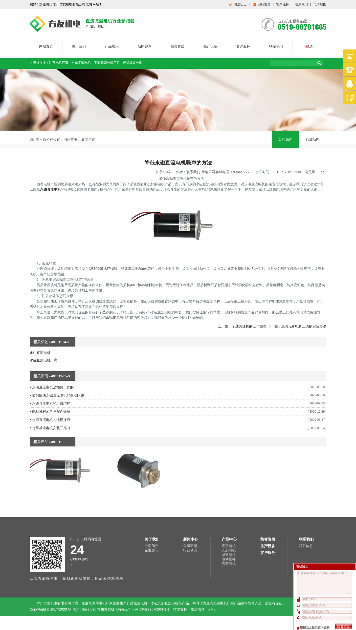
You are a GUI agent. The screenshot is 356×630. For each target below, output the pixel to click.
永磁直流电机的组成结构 (51, 387)
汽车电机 (229, 522)
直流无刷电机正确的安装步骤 (303, 310)
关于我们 (79, 43)
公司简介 (151, 505)
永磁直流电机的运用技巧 (51, 403)
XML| (212, 568)
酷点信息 (197, 568)
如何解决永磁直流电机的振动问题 (58, 379)
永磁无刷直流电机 (164, 562)
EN (309, 43)
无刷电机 (229, 509)
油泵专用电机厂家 (99, 562)
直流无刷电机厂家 (107, 59)
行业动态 (190, 509)
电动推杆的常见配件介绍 (51, 395)
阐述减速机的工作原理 (249, 310)
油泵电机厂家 (58, 59)
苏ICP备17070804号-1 (153, 568)
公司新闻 (190, 505)
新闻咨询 (145, 43)
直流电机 (229, 505)
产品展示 (112, 43)
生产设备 (210, 43)
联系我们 (276, 43)
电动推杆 (229, 518)
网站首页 (46, 43)
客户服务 (243, 43)
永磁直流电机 (81, 59)
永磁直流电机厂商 (120, 301)
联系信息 (306, 505)
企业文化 (151, 509)
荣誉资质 (177, 43)
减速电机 (229, 513)
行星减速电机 (132, 59)
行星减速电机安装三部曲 (51, 411)
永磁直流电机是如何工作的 (53, 371)
